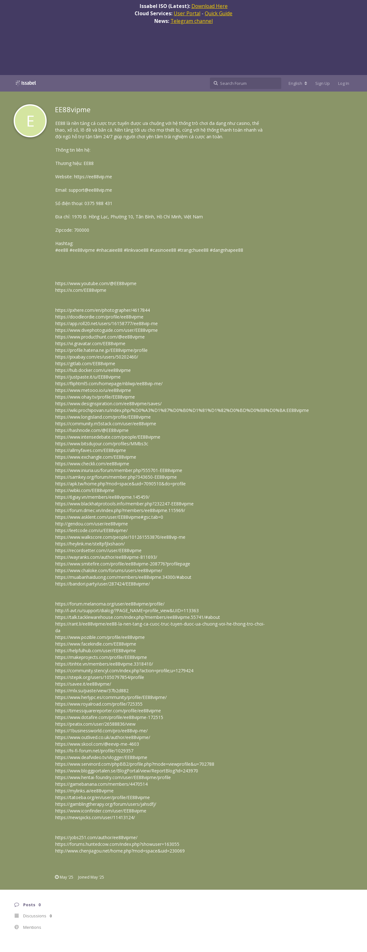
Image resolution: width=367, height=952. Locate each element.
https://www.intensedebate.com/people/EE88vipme (107, 437)
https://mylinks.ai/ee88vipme (84, 791)
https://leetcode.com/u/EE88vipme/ (91, 530)
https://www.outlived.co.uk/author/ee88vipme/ (102, 737)
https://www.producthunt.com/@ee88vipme (100, 337)
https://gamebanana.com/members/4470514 (101, 784)
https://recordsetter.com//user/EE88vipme (98, 550)
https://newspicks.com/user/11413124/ (95, 817)
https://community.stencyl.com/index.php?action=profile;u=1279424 (124, 671)
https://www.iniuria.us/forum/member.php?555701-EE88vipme (118, 470)
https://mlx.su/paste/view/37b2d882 (92, 691)
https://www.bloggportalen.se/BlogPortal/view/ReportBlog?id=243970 (126, 771)
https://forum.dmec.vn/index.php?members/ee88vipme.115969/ (120, 510)
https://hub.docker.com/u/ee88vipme (93, 370)
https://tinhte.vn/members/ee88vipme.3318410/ (104, 664)
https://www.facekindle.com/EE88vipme (95, 644)
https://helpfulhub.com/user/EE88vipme (95, 650)
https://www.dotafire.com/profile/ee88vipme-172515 (109, 717)
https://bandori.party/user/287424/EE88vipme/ (102, 584)
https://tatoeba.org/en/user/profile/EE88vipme (102, 797)
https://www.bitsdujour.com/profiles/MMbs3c (101, 444)
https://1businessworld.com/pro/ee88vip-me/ (101, 731)
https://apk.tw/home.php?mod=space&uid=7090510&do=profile (120, 484)
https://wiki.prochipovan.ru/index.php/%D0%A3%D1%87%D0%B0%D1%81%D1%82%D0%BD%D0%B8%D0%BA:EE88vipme (182, 410)
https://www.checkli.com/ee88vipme (92, 464)
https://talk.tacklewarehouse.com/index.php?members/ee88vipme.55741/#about (137, 617)
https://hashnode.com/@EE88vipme (92, 430)
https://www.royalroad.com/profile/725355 (99, 704)
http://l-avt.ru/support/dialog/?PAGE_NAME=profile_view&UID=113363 (127, 610)
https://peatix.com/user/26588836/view (95, 724)
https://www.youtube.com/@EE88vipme (96, 283)
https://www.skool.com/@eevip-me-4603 (97, 744)
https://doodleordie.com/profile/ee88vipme (99, 317)
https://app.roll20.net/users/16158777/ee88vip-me (106, 323)
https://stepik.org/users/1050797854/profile (99, 677)
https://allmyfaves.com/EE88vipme (90, 450)
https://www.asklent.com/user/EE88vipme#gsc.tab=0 (109, 517)
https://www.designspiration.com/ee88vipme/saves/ (108, 404)
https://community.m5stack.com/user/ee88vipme (105, 424)
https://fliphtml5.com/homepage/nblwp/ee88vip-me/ (109, 383)
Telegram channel (191, 20)
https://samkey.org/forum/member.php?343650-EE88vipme (116, 477)
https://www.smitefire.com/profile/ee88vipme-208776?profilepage (122, 564)
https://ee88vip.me (93, 177)
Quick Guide (218, 13)
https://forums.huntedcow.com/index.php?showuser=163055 (117, 844)
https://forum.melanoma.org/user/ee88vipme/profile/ (109, 604)
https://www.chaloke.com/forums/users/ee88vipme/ (108, 570)
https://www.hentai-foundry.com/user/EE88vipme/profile (113, 777)
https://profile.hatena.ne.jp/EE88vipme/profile (101, 350)
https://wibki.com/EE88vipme (84, 490)
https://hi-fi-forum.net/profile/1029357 (94, 751)
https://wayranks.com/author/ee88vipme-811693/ (106, 557)
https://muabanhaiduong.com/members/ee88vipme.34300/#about (123, 577)
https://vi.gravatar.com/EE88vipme (90, 343)
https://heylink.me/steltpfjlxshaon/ (90, 544)
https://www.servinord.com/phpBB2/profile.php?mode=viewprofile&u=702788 (134, 764)
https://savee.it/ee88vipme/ (83, 684)
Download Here (209, 6)
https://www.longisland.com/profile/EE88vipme (103, 417)
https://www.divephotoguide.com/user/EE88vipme (106, 330)
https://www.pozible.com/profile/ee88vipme (100, 637)
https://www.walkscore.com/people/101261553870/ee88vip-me (120, 537)
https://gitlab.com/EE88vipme (85, 363)
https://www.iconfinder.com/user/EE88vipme (100, 811)
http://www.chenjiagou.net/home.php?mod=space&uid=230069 (120, 851)
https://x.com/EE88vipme (80, 290)
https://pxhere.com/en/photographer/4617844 (102, 310)
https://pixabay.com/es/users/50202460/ (96, 357)
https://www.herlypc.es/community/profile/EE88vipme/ (111, 697)
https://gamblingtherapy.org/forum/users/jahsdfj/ (105, 804)
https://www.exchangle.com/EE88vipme (95, 457)
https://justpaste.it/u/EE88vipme (88, 377)
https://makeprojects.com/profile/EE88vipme (101, 657)
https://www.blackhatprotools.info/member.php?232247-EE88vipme (124, 504)
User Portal (187, 13)
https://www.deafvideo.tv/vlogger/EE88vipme (101, 757)
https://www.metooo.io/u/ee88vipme (93, 390)
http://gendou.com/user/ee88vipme (91, 524)
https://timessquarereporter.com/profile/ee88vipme (108, 711)
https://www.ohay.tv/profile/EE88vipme (95, 397)
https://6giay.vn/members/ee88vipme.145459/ (102, 497)
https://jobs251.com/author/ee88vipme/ (96, 837)
